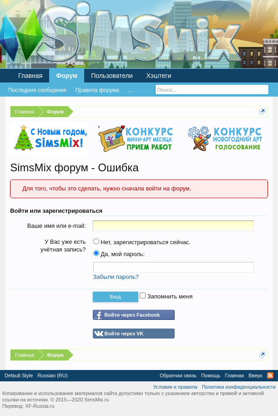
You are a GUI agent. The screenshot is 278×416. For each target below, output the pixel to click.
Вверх (255, 375)
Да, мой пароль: (119, 254)
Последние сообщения (37, 90)
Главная (30, 75)
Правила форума (97, 90)
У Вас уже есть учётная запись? (63, 245)
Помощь (211, 375)
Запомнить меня (166, 296)
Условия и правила (175, 387)
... (130, 90)
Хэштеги (159, 75)
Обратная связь (178, 375)
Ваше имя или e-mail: (56, 225)
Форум (66, 75)
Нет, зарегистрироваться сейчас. (142, 242)
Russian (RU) (52, 375)
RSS (270, 375)
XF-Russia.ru (39, 406)
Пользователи (111, 75)
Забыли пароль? (116, 276)
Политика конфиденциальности (239, 387)
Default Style (19, 375)
